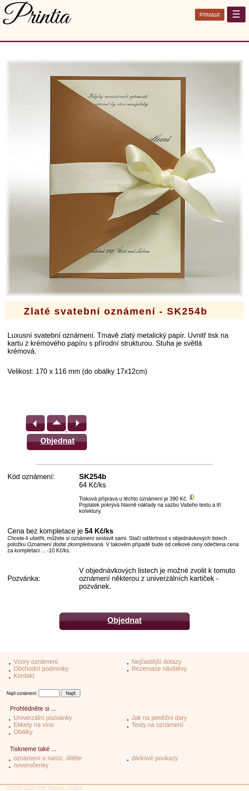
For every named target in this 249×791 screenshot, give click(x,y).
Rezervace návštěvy (159, 668)
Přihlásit (209, 14)
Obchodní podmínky (41, 668)
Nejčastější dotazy (157, 661)
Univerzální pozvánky (43, 717)
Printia (36, 17)
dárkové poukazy (155, 758)
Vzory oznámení (36, 661)
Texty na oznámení (158, 724)
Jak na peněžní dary (159, 717)
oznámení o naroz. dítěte (48, 758)
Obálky (23, 731)
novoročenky (31, 765)
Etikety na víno (34, 724)
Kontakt (24, 675)
